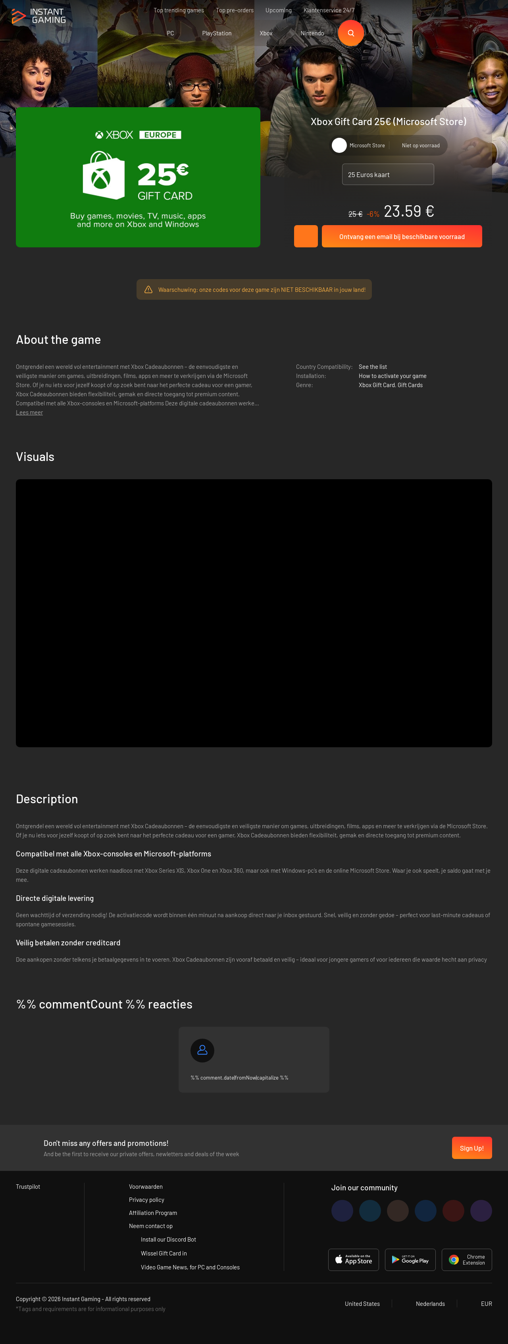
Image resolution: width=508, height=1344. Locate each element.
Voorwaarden (146, 1186)
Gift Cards (410, 384)
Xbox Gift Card (377, 384)
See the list (373, 366)
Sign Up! (472, 1148)
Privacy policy (146, 1199)
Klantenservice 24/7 (329, 9)
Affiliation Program (153, 1212)
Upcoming (279, 9)
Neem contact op (151, 1225)
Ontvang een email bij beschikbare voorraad (402, 236)
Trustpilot (28, 1186)
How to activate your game (393, 375)
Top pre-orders (235, 9)
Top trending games (179, 9)
